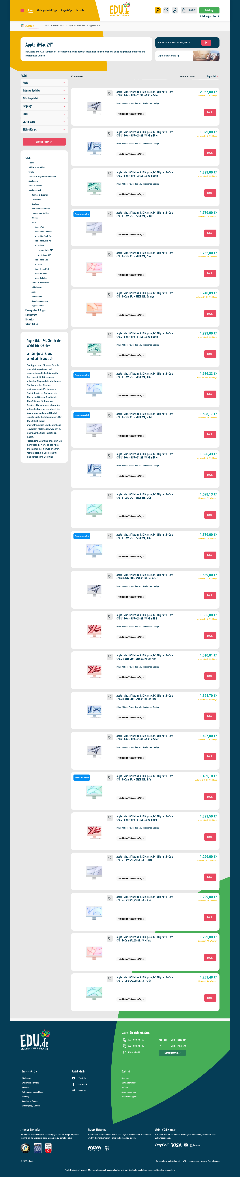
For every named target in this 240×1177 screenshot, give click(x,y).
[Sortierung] (207, 76)
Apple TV (38, 264)
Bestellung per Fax (210, 16)
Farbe (44, 114)
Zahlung (25, 1096)
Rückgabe (26, 1078)
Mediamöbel (37, 296)
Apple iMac (39, 245)
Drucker (35, 217)
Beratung (209, 10)
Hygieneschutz (38, 305)
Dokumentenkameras (41, 208)
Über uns (125, 1078)
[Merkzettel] (166, 10)
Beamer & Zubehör (40, 194)
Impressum (194, 1161)
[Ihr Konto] (175, 10)
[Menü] (22, 10)
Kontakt (126, 1071)
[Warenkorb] (189, 10)
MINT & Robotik (35, 185)
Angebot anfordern (30, 1101)
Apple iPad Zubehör (43, 231)
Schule (28, 158)
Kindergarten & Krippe (35, 310)
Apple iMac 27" (44, 255)
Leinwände (36, 199)
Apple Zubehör (41, 278)
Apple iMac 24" (46, 250)
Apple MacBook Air (43, 240)
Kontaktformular (172, 1052)
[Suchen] (157, 10)
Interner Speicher (44, 90)
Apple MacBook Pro (43, 236)
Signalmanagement (40, 301)
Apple (34, 222)
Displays (35, 204)
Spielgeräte (33, 181)
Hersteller (29, 319)
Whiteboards (37, 287)
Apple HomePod (42, 269)
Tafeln (31, 171)
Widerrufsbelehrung (30, 1083)
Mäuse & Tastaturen (40, 282)
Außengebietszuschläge (32, 1092)
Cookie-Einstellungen (210, 1161)
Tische (31, 162)
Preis (44, 82)
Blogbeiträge (31, 314)
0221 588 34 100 (133, 1040)
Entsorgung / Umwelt (31, 1105)
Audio (34, 291)
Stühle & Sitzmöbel (36, 167)
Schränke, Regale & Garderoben (42, 176)
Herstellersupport (129, 1096)
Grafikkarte (44, 122)
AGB (184, 1161)
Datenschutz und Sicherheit (168, 1161)
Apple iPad (39, 227)
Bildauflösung (44, 129)
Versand (25, 1087)
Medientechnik (34, 190)
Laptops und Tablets (40, 213)
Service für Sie (31, 324)
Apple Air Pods (41, 273)
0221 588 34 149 (133, 1046)
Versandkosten (113, 1170)
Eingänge (44, 106)
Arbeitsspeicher (44, 98)
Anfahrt (125, 1087)
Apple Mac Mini (41, 259)
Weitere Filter (44, 142)
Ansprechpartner (129, 1092)
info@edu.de (131, 1052)
